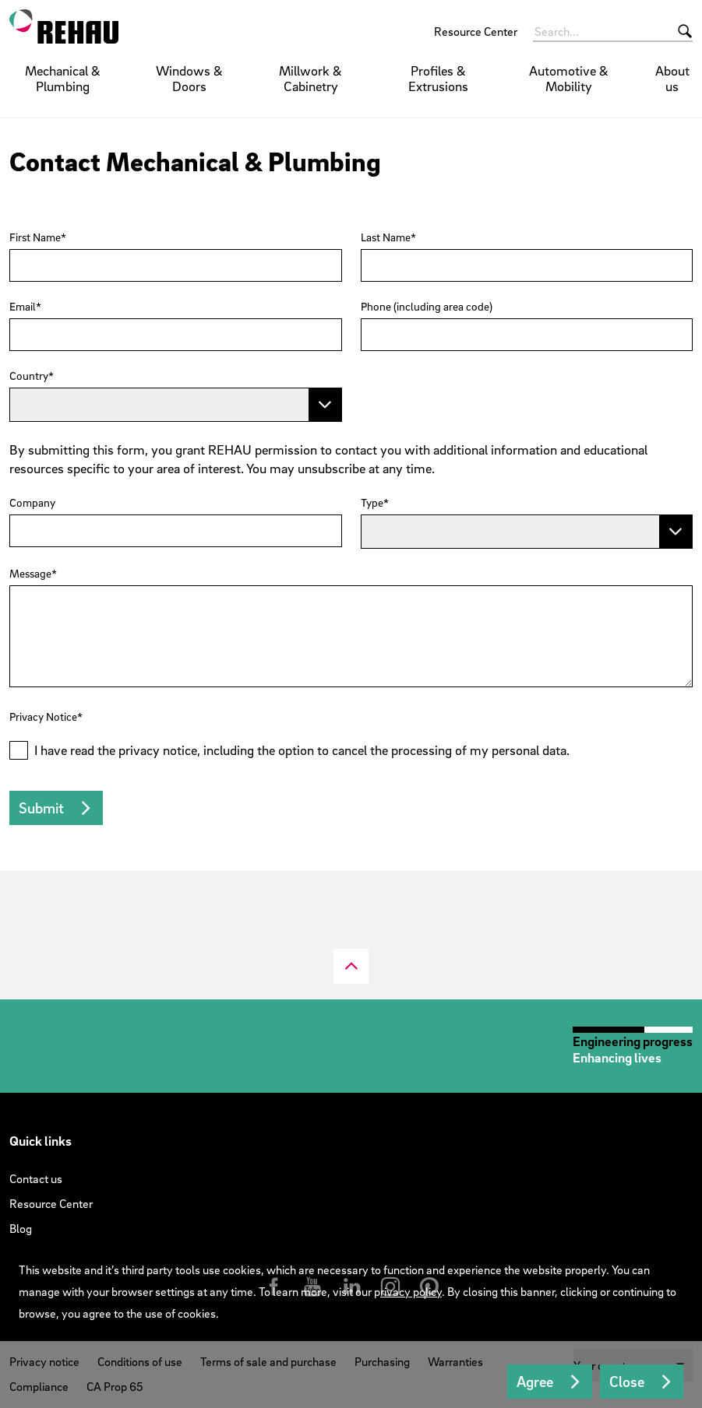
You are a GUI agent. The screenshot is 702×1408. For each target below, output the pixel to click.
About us (672, 78)
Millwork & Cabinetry (310, 78)
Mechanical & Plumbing (63, 78)
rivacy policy (411, 1291)
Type (372, 503)
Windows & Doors (189, 78)
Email (22, 306)
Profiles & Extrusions (438, 78)
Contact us (35, 1178)
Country (28, 376)
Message (30, 573)
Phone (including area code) (426, 306)
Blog (20, 1228)
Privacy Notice (43, 717)
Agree (535, 1381)
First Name (35, 237)
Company (32, 503)
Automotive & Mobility (569, 78)
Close (626, 1381)
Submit (41, 808)
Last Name (386, 237)
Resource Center (475, 31)
